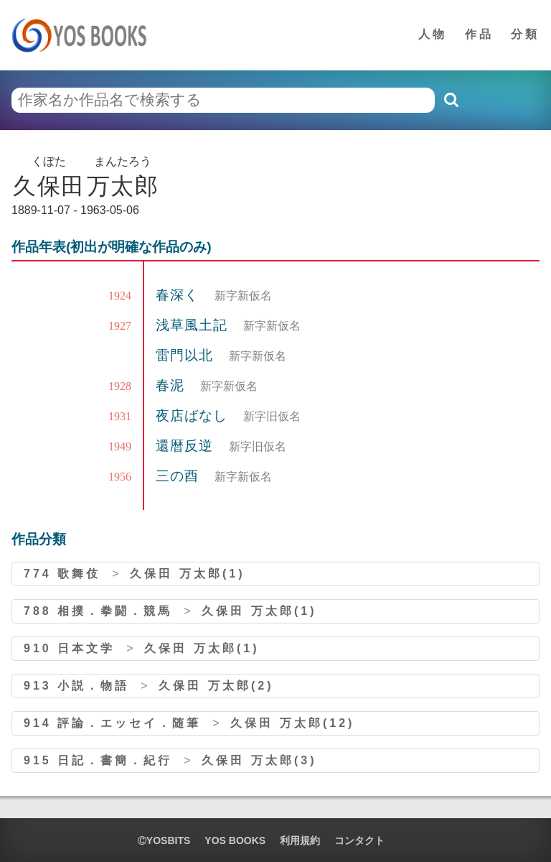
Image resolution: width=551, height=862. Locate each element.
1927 (119, 326)
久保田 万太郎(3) (259, 760)
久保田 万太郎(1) (187, 573)
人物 (432, 34)
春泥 (172, 385)
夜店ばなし (194, 415)
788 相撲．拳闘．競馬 (98, 611)
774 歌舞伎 (62, 573)
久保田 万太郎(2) (216, 686)
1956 (119, 477)
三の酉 (179, 475)
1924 (119, 295)
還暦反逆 (186, 445)
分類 (525, 34)
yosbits (164, 840)
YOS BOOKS (234, 840)
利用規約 (300, 840)
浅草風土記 (194, 325)
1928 (119, 386)
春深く (179, 294)
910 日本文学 (69, 648)
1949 (119, 446)
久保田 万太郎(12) (292, 723)
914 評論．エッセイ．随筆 (112, 723)
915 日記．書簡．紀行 (98, 760)
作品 (479, 34)
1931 (119, 416)
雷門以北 (186, 355)
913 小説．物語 (76, 686)
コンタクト (359, 840)
